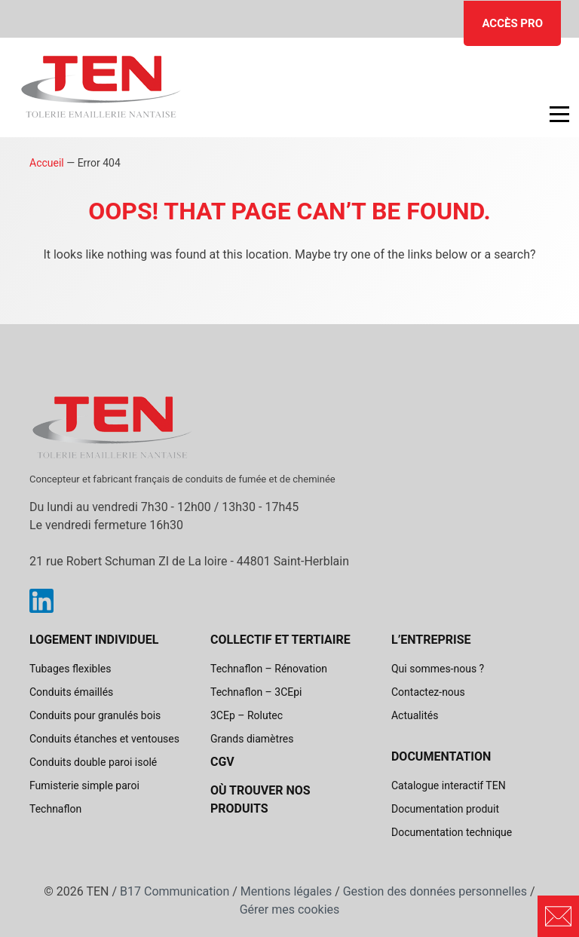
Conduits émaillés (71, 692)
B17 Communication (174, 891)
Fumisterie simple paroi (84, 785)
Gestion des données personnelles (435, 891)
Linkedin (41, 601)
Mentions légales (286, 891)
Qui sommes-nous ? (437, 669)
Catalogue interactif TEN (448, 785)
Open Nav (551, 103)
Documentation (441, 756)
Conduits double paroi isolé (93, 762)
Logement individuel (93, 639)
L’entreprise (431, 639)
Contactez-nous (428, 692)
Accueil (46, 163)
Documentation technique (451, 832)
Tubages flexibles (70, 669)
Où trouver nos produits (260, 799)
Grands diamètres (251, 739)
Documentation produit (445, 809)
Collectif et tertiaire (280, 639)
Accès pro (512, 23)
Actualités (414, 715)
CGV (222, 762)
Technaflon (55, 809)
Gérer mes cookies (290, 909)
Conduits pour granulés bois (95, 715)
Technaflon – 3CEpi (256, 692)
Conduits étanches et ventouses (104, 739)
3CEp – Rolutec (246, 715)
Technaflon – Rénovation (268, 669)
